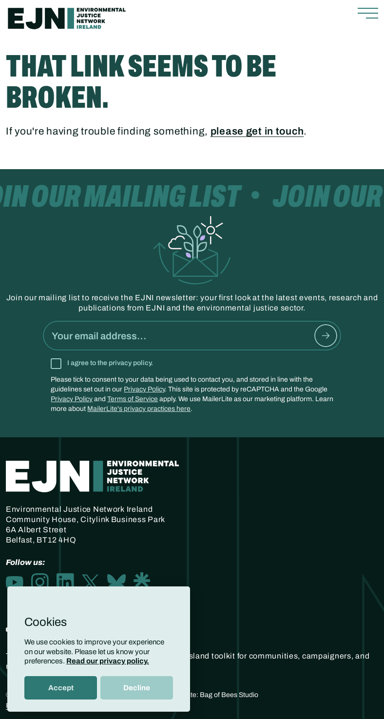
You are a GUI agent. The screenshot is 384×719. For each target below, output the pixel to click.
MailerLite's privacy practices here (139, 408)
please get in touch (257, 131)
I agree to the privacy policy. (110, 363)
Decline (136, 688)
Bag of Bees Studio (229, 695)
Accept (61, 688)
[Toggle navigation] (368, 13)
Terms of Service (132, 399)
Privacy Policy (144, 389)
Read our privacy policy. (107, 661)
